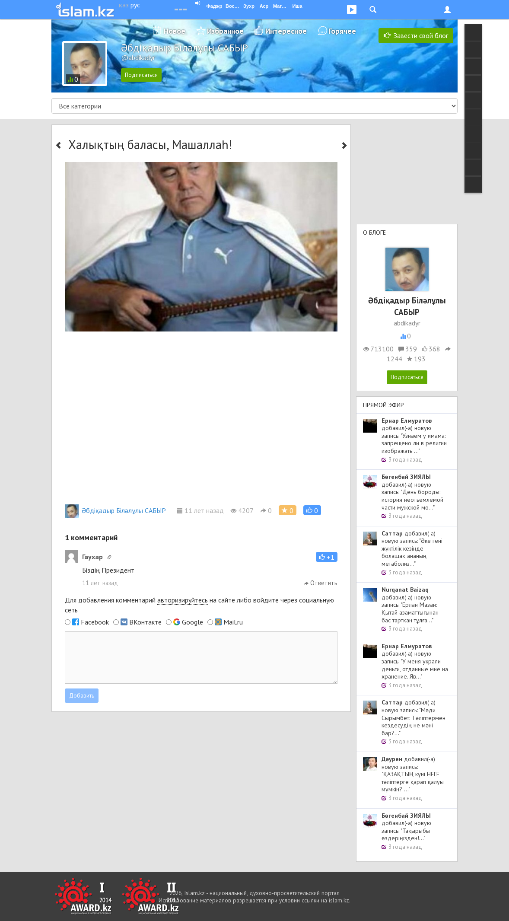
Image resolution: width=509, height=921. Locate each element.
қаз (124, 4)
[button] (312, 510)
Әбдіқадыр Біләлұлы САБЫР (115, 510)
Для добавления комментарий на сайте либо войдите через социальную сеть (199, 605)
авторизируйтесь (182, 600)
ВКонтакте (145, 621)
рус (135, 4)
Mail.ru (233, 621)
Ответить (320, 583)
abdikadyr (407, 323)
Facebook (95, 621)
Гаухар (92, 556)
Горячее (342, 31)
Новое (174, 31)
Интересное (286, 31)
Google (192, 621)
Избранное (225, 31)
